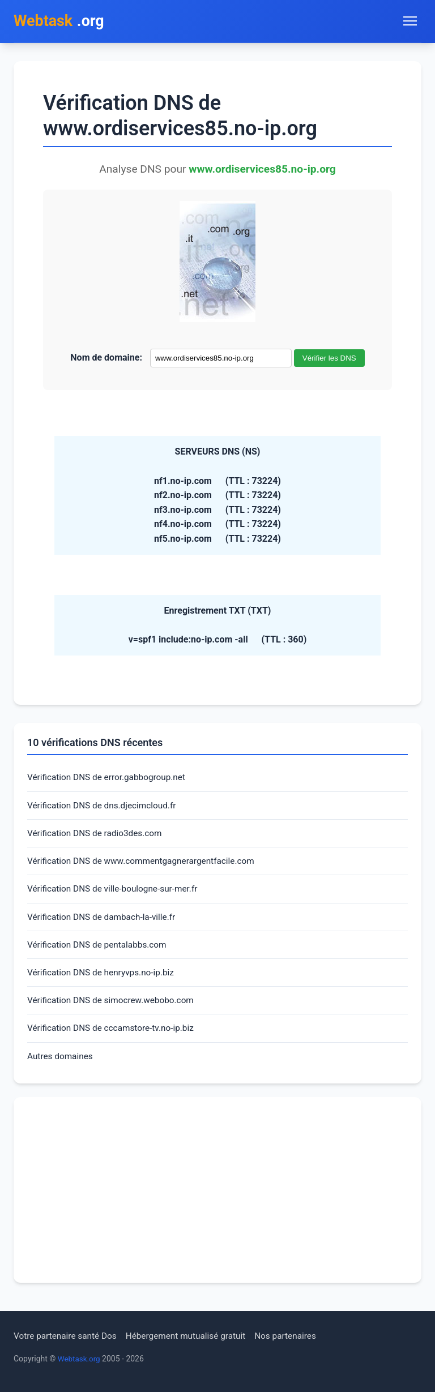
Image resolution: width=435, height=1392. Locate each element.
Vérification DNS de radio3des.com (97, 836)
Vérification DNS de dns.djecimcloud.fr (104, 807)
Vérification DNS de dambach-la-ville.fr (104, 921)
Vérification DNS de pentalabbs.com (99, 950)
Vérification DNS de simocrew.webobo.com (114, 1008)
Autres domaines (61, 1065)
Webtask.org (80, 1358)
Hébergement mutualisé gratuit (192, 1335)
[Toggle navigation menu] (410, 21)
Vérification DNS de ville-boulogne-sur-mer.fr (116, 893)
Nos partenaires (296, 1335)
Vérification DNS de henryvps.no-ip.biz (103, 979)
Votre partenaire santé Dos (67, 1335)
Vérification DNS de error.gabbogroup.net (109, 779)
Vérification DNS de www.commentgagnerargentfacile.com (145, 864)
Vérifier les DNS (329, 359)
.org (61, 22)
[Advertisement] (217, 1199)
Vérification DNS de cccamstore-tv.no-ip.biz (114, 1036)
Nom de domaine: (106, 358)
